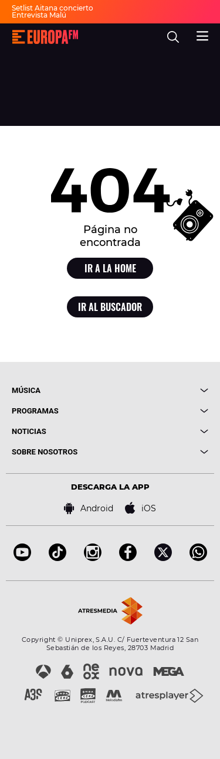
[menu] (202, 34)
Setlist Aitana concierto (52, 8)
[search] (173, 37)
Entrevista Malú (39, 15)
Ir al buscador (110, 307)
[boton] (159, 390)
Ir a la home (110, 268)
